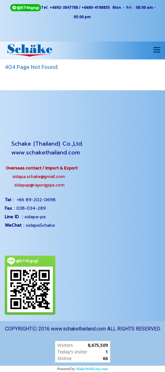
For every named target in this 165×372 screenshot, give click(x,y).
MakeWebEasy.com (92, 369)
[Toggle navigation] (157, 50)
